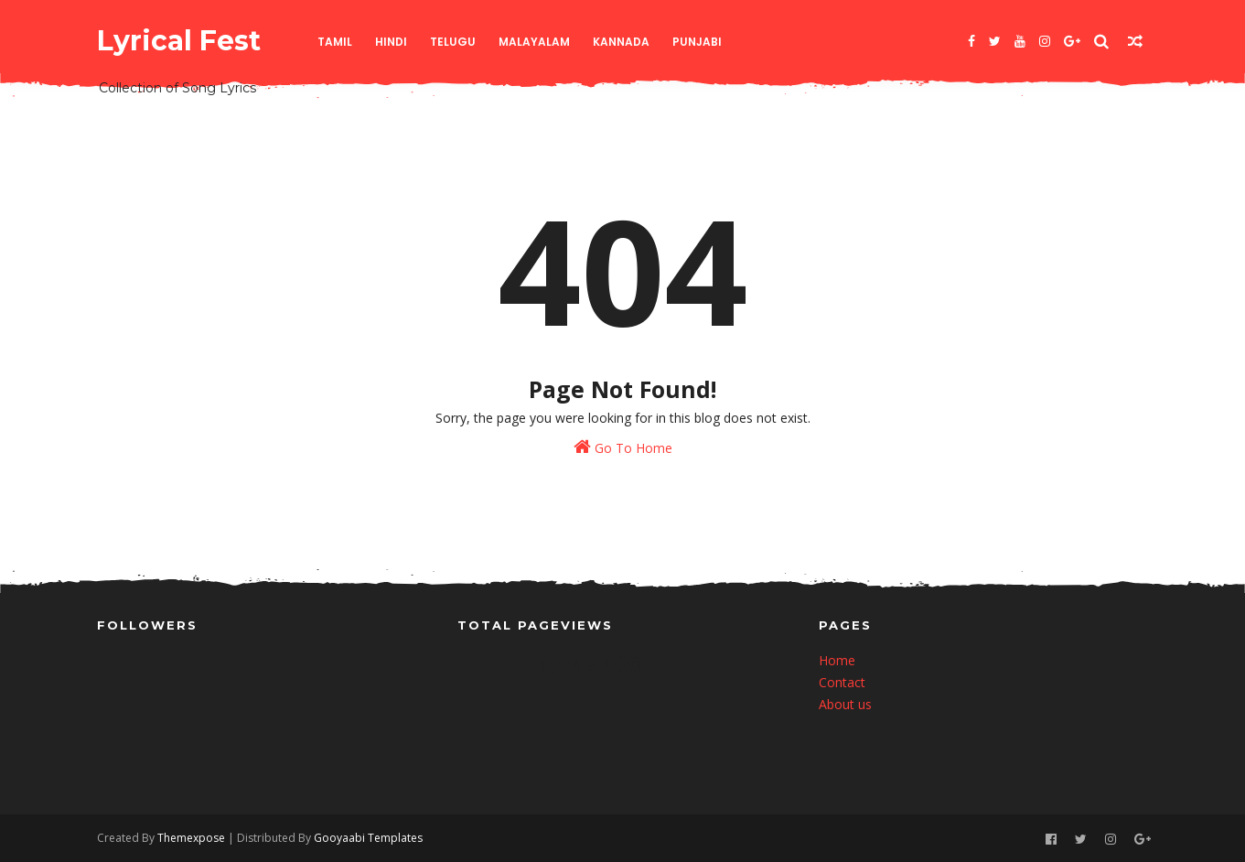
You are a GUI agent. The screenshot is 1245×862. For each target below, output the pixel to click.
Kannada (621, 41)
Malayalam (534, 41)
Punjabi (697, 41)
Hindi (391, 41)
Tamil (334, 41)
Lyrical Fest (179, 41)
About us (845, 704)
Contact (842, 682)
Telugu (453, 41)
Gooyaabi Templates (368, 838)
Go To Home (623, 447)
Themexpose (191, 838)
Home (837, 660)
